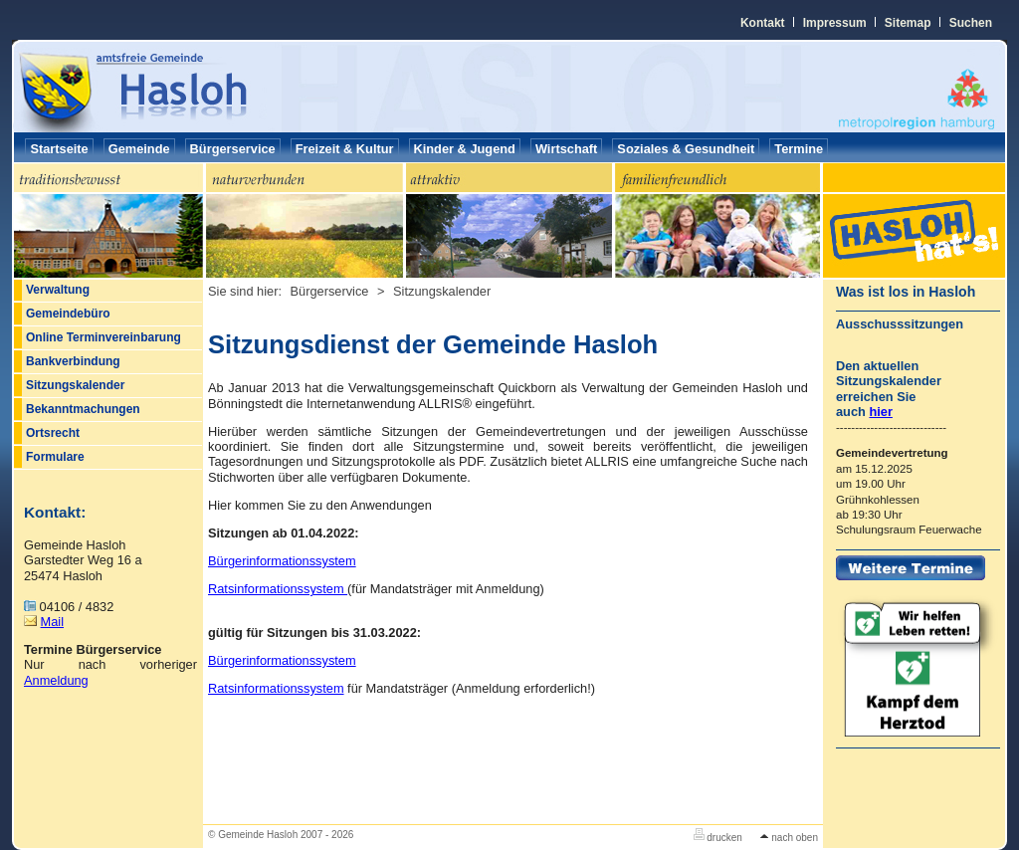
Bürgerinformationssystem (282, 560)
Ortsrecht (53, 433)
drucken (718, 837)
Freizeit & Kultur (345, 148)
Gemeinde (139, 148)
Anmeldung (56, 680)
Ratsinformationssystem (277, 588)
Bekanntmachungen (83, 409)
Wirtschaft (566, 148)
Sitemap (908, 23)
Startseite (59, 148)
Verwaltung (58, 290)
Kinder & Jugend (464, 148)
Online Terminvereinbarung (103, 337)
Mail (52, 621)
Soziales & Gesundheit (685, 148)
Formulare (55, 457)
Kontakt (762, 23)
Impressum (835, 23)
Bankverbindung (73, 361)
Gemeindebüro (68, 313)
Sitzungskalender (75, 385)
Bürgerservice (233, 148)
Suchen (970, 23)
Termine (798, 148)
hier (880, 411)
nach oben (789, 837)
